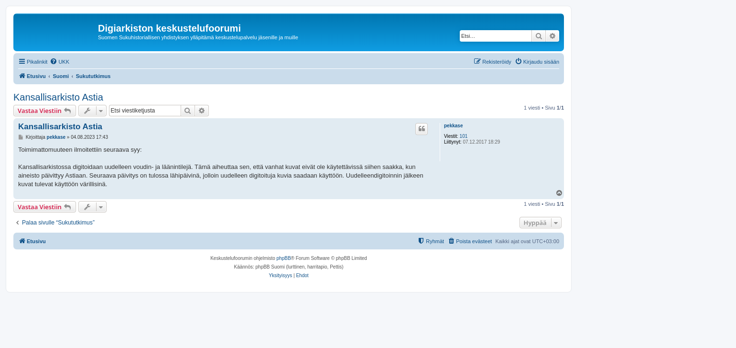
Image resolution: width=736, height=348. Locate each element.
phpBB (284, 258)
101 (464, 136)
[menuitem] (59, 61)
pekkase (453, 125)
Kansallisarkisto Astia (58, 97)
